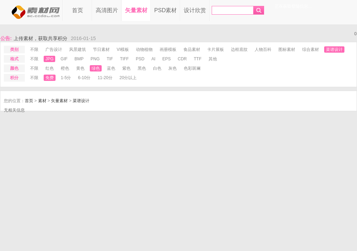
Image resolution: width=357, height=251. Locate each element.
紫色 (126, 68)
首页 (77, 10)
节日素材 (101, 49)
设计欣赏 (195, 10)
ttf (198, 58)
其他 (213, 58)
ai (153, 58)
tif (110, 58)
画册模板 (168, 49)
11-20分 (104, 77)
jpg (49, 58)
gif (63, 58)
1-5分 (66, 77)
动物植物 (144, 49)
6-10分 (84, 77)
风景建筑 (77, 49)
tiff (124, 58)
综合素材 (310, 49)
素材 (42, 100)
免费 (49, 77)
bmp (78, 58)
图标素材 (286, 49)
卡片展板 (215, 49)
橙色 (65, 68)
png (95, 58)
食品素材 (191, 49)
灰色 (172, 68)
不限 (34, 49)
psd (140, 58)
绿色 (96, 68)
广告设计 (53, 49)
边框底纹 (239, 49)
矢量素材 (136, 10)
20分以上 (128, 77)
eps (166, 58)
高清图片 (107, 10)
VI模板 (123, 49)
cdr (182, 58)
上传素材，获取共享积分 (40, 38)
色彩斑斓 (192, 68)
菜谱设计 (334, 49)
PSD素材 (165, 10)
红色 (49, 68)
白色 (157, 68)
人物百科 (263, 49)
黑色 (142, 68)
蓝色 (111, 68)
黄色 (80, 68)
